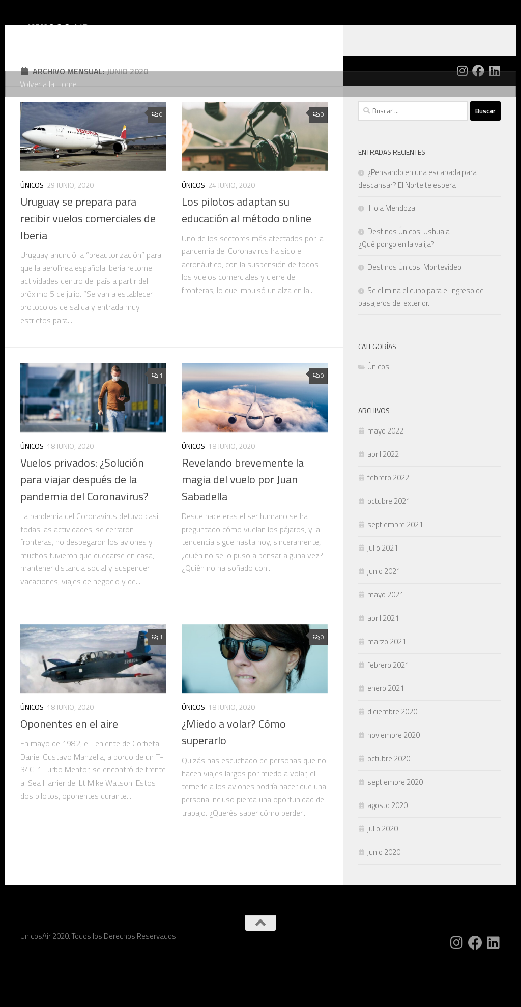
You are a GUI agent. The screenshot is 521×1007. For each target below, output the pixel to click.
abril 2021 (383, 659)
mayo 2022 (385, 471)
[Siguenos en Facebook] (478, 111)
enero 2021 (385, 729)
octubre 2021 (388, 542)
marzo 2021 (386, 682)
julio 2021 (382, 588)
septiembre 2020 (395, 822)
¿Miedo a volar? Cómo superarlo (234, 773)
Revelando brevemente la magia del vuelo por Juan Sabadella (243, 520)
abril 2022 (383, 495)
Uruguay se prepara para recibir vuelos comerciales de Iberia (88, 259)
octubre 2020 (388, 799)
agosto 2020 (387, 846)
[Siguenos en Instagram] (462, 111)
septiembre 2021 (395, 565)
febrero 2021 (388, 705)
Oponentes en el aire (69, 764)
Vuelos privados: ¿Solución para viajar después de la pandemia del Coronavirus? (84, 520)
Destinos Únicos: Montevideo (414, 307)
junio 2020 (383, 893)
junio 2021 (383, 612)
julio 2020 (382, 869)
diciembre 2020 (392, 752)
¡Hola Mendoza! (392, 248)
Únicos (32, 225)
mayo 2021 (385, 635)
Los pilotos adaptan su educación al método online (246, 251)
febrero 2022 (388, 518)
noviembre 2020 (393, 776)
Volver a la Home (48, 84)
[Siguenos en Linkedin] (494, 111)
